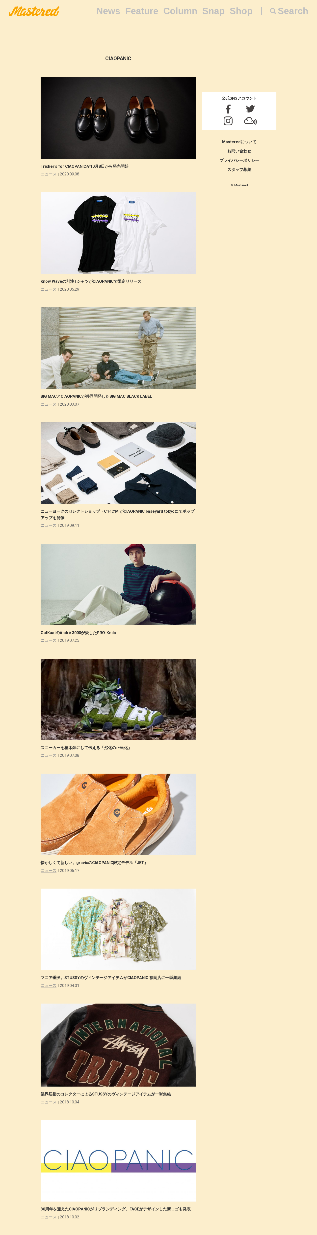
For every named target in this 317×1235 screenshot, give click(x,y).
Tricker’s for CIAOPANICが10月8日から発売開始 (85, 166)
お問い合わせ (239, 151)
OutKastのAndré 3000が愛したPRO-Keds (78, 632)
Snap (213, 11)
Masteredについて (239, 142)
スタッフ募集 (239, 169)
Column (180, 11)
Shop (241, 11)
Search (293, 11)
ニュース (48, 174)
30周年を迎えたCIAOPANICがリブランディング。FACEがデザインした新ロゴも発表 (116, 1209)
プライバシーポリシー (239, 160)
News (108, 11)
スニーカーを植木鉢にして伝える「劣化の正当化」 (86, 747)
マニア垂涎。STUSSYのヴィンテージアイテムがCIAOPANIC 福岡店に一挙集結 (111, 977)
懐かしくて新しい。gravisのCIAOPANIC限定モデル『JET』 (94, 862)
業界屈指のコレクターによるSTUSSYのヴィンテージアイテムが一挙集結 (106, 1094)
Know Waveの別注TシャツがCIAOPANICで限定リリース (91, 281)
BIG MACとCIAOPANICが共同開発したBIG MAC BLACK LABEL (96, 396)
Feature (141, 11)
